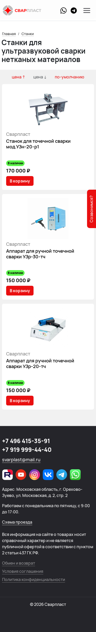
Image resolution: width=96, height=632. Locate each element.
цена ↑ (18, 77)
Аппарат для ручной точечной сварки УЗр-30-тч (40, 254)
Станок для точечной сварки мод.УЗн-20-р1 (38, 144)
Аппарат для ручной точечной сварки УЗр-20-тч (40, 363)
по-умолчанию (69, 77)
